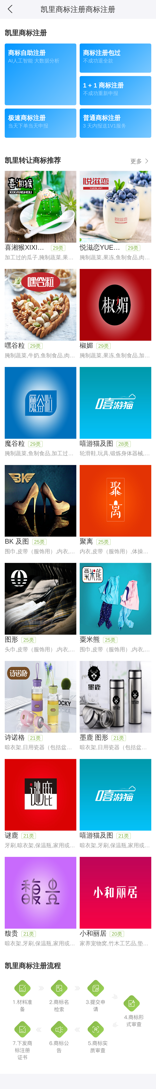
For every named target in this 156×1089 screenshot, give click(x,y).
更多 (139, 161)
